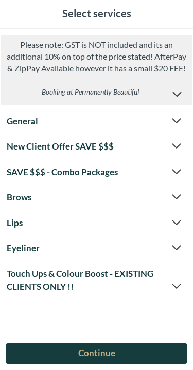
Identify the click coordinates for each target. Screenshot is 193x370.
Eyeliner (94, 248)
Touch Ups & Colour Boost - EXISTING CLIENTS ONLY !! (94, 280)
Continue (96, 352)
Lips (94, 223)
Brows (94, 197)
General (94, 121)
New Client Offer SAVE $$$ (94, 146)
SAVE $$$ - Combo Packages (94, 172)
